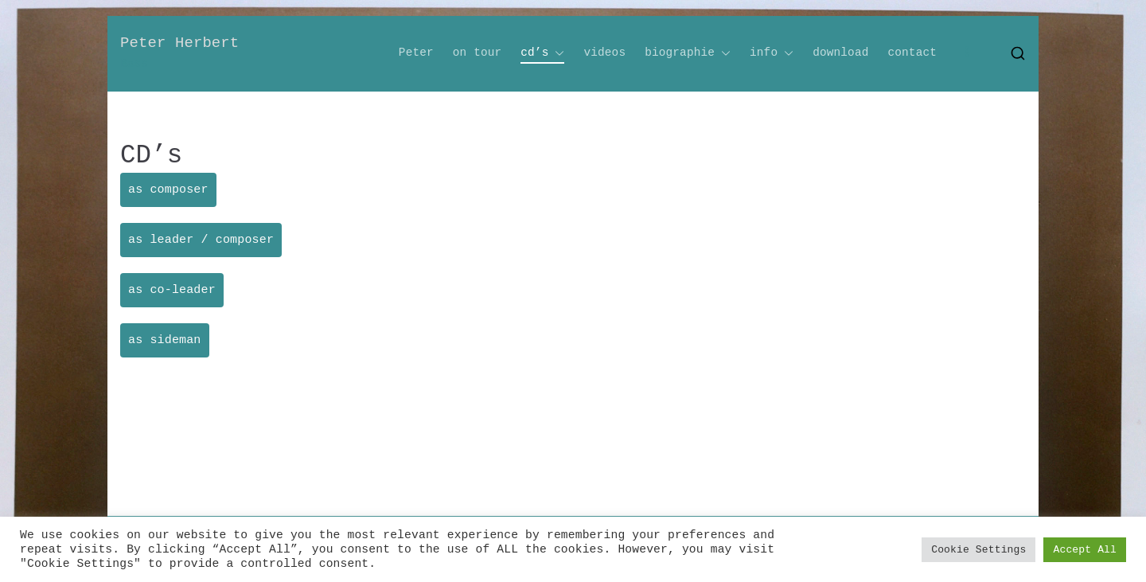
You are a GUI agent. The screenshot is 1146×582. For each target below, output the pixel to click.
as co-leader (172, 290)
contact (912, 52)
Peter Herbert (179, 43)
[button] (556, 53)
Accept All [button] (1085, 550)
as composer (168, 190)
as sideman (164, 340)
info (771, 53)
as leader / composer (201, 240)
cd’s (542, 53)
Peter (416, 52)
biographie (688, 53)
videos (604, 52)
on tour (477, 52)
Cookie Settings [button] (978, 550)
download (840, 52)
